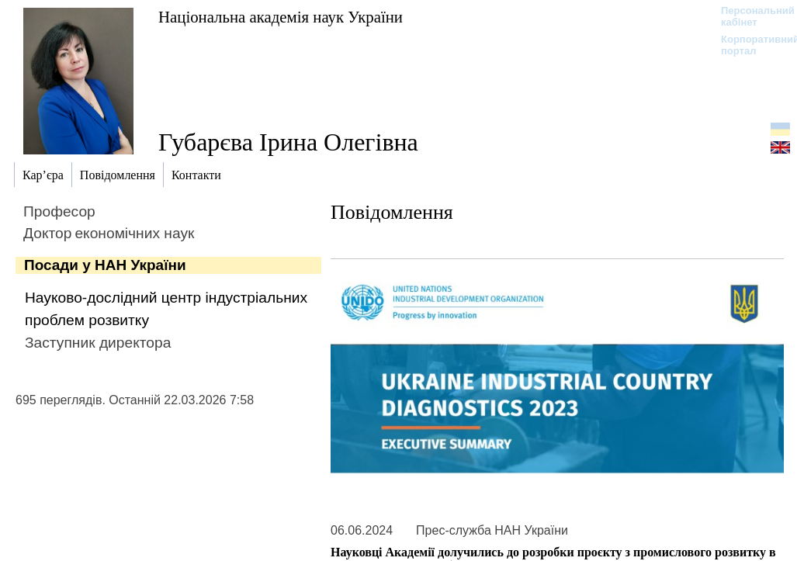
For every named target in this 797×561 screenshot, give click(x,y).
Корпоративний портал (750, 45)
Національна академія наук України (280, 17)
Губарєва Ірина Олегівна (288, 142)
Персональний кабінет (750, 16)
